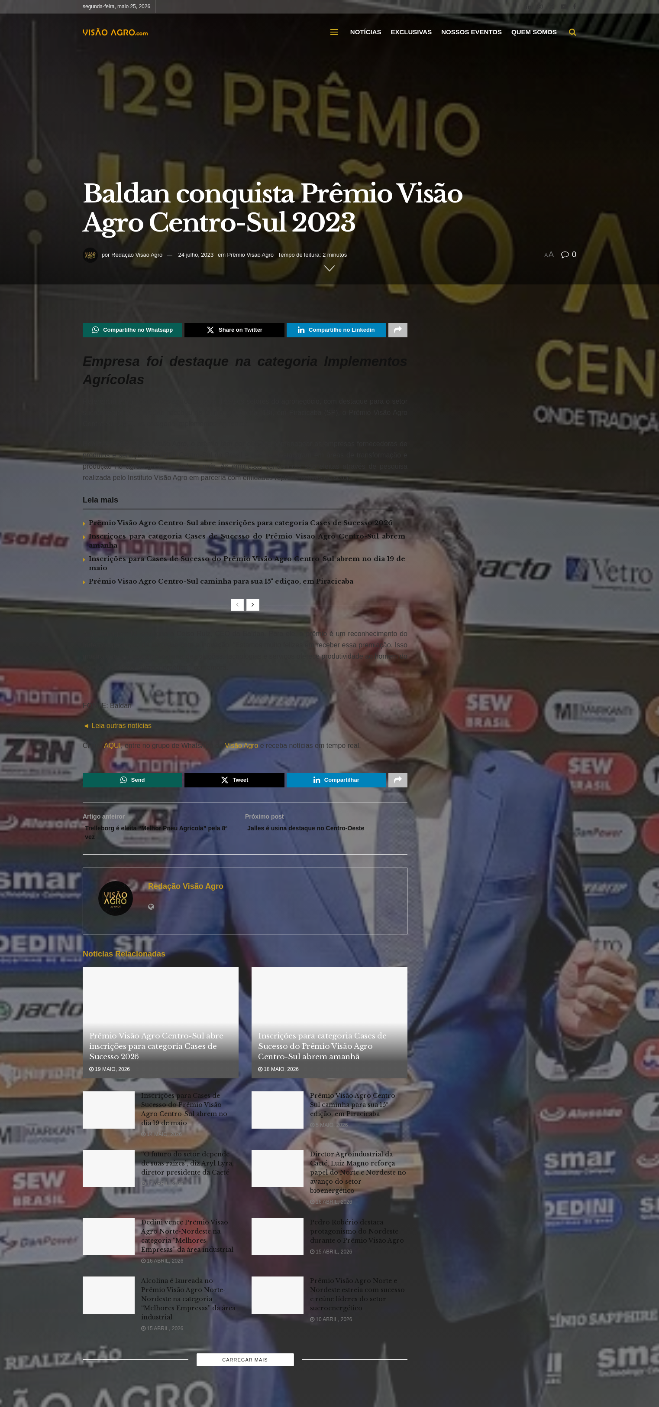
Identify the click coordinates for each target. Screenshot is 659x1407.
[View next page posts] (252, 607)
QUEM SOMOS (534, 32)
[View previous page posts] (237, 607)
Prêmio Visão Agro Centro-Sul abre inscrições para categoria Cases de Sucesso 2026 (241, 525)
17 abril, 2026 (162, 1192)
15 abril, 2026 (331, 1260)
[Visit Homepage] (115, 32)
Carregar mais (245, 1368)
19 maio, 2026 (109, 1077)
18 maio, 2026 (278, 1077)
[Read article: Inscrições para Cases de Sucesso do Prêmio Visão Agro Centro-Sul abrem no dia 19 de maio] (109, 1118)
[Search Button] (572, 32)
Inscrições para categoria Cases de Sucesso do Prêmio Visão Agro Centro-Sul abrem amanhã (322, 1055)
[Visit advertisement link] (245, 689)
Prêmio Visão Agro (250, 254)
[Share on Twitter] (234, 331)
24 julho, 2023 (196, 254)
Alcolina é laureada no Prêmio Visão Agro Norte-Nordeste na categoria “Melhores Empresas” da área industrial (188, 1308)
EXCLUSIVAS (411, 32)
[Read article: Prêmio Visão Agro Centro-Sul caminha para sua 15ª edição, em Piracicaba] (278, 1118)
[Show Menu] (334, 32)
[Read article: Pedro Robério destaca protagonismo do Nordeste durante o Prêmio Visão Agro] (278, 1244)
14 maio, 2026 (161, 1143)
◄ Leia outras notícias (117, 727)
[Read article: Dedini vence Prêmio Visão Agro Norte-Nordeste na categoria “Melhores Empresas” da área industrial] (109, 1244)
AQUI (111, 747)
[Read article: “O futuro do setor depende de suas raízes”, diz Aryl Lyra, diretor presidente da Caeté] (109, 1177)
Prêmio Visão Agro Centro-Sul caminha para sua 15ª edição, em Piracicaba (221, 583)
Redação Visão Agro (136, 254)
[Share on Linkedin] (336, 331)
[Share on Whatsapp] (132, 331)
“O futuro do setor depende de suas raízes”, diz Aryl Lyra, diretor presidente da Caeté (187, 1172)
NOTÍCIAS (365, 32)
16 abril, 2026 (331, 1211)
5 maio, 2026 (329, 1134)
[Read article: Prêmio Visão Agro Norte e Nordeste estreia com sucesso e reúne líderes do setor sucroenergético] (278, 1303)
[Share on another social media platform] (397, 331)
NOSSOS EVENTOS (471, 32)
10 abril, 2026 (331, 1328)
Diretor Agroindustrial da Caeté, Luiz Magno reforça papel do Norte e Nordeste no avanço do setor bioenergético (358, 1181)
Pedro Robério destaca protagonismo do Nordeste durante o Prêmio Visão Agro (357, 1240)
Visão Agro (241, 747)
